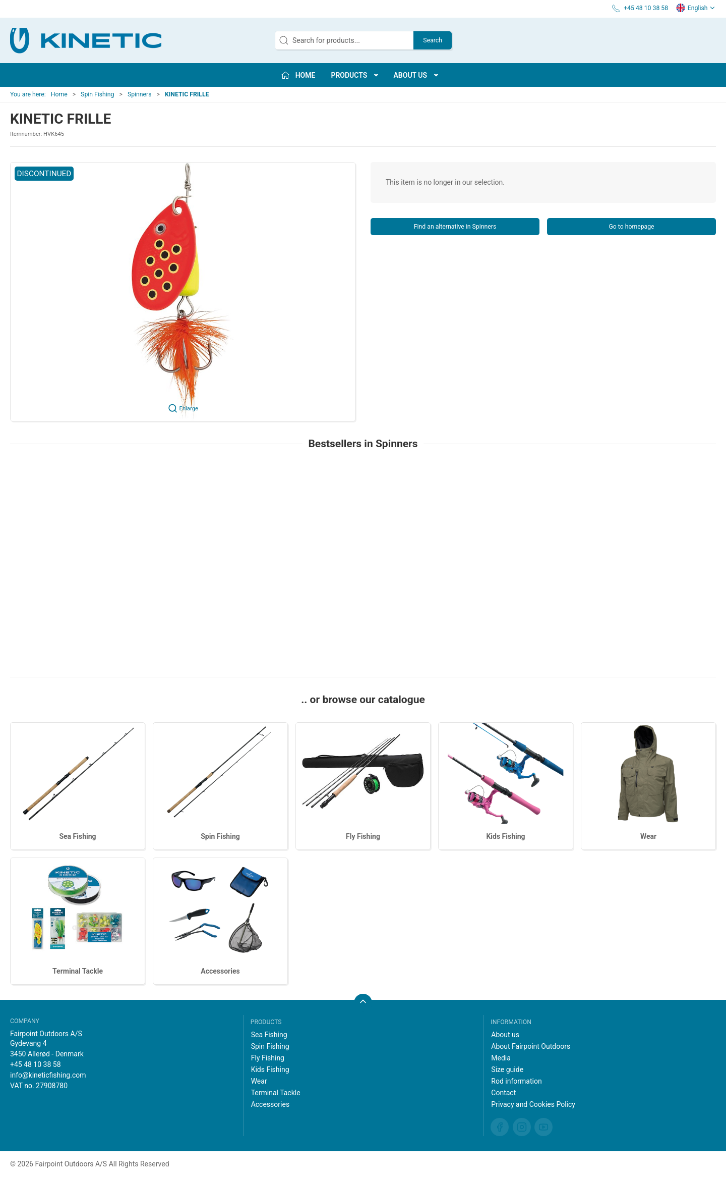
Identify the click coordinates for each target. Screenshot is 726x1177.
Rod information (516, 1081)
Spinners (140, 94)
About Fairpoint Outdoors (530, 1046)
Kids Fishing (505, 836)
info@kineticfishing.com (48, 1075)
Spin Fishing (97, 94)
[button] (182, 291)
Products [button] (355, 75)
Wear (648, 836)
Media (501, 1058)
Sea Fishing (77, 836)
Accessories (220, 971)
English (696, 8)
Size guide (507, 1069)
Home (59, 94)
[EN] (85, 40)
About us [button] (417, 75)
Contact (503, 1093)
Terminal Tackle (77, 971)
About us (505, 1035)
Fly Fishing (363, 836)
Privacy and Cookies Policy (533, 1104)
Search (432, 40)
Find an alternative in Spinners (455, 226)
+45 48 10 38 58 (35, 1064)
